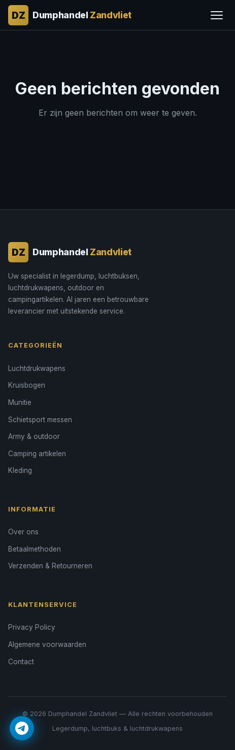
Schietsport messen (40, 420)
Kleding (20, 470)
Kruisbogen (26, 385)
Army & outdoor (34, 436)
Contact (21, 662)
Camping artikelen (37, 454)
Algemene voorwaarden (47, 644)
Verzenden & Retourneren (50, 566)
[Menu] (217, 15)
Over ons (23, 532)
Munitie (19, 402)
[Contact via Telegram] (22, 728)
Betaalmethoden (34, 549)
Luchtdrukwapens (36, 368)
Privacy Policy (31, 627)
